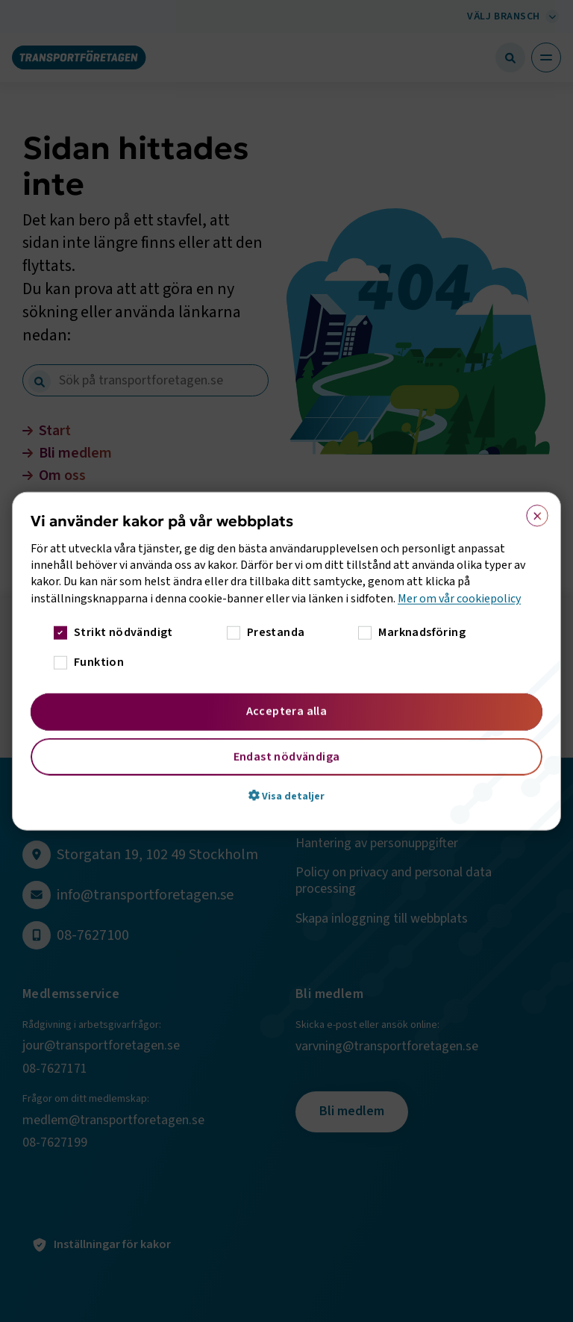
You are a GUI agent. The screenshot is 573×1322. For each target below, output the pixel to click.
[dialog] (286, 661)
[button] (286, 796)
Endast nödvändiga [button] (287, 757)
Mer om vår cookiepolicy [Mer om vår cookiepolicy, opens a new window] (459, 598)
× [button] (532, 512)
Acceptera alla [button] (287, 711)
